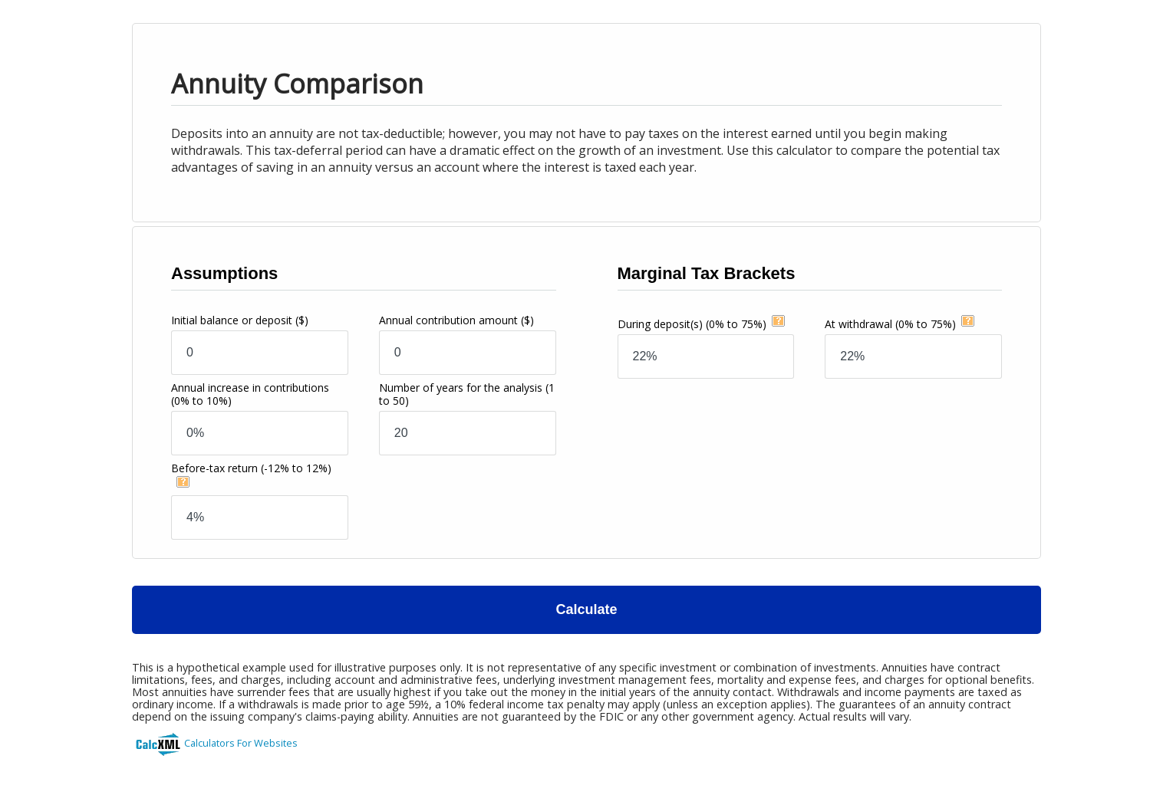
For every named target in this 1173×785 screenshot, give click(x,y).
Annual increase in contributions (250, 394)
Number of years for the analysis (467, 394)
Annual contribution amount (456, 320)
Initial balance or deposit (239, 320)
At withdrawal (890, 324)
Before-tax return (251, 468)
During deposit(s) (692, 324)
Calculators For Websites (241, 743)
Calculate (586, 609)
